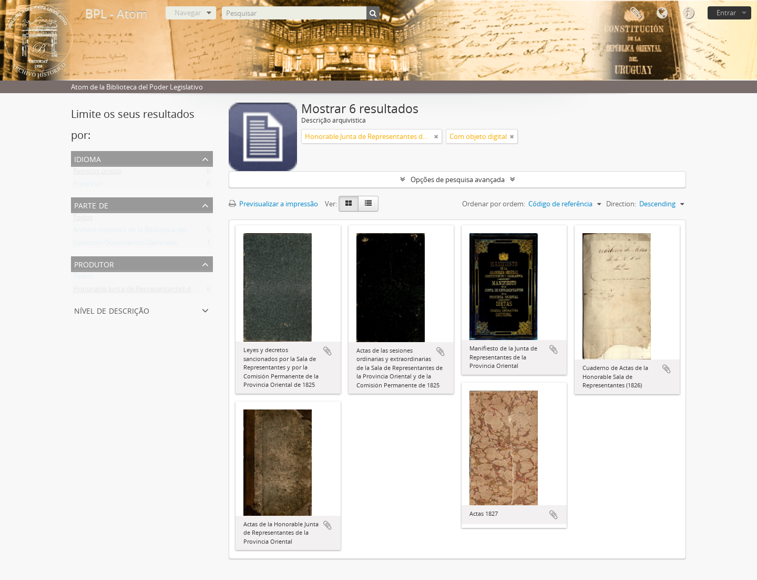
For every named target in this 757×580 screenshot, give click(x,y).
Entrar (726, 12)
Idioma (662, 13)
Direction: (621, 203)
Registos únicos (97, 173)
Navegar (188, 12)
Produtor (94, 263)
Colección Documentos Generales (125, 244)
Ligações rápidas (688, 13)
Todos (83, 219)
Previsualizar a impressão (273, 203)
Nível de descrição (111, 310)
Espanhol (87, 186)
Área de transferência (635, 13)
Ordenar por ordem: (493, 203)
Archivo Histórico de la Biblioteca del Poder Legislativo (157, 232)
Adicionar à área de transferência (327, 351)
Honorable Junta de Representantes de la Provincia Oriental (166, 291)
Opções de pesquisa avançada (458, 179)
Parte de (91, 204)
